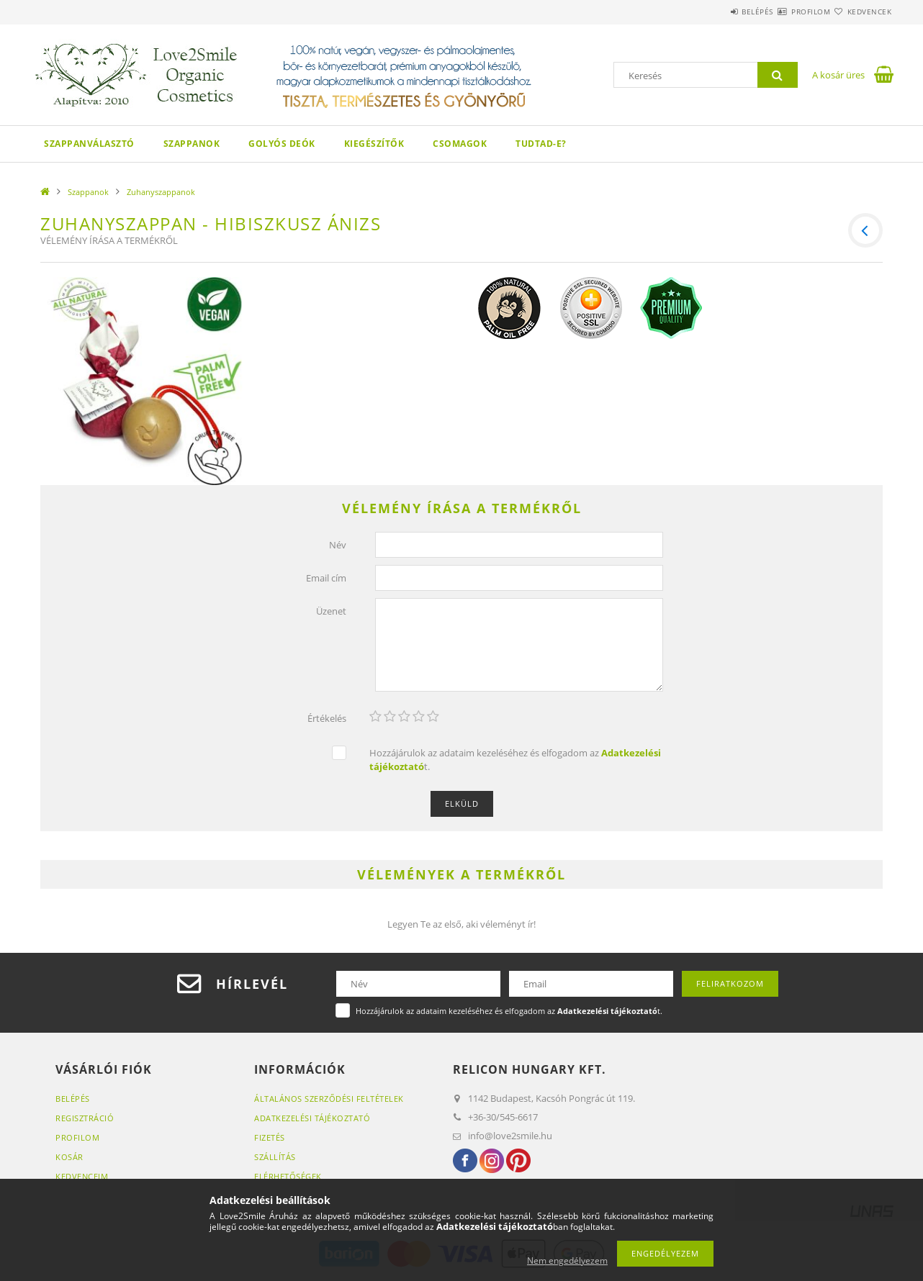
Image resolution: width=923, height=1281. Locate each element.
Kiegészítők (374, 143)
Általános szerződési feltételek (329, 1100)
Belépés (714, 11)
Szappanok (191, 143)
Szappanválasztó (89, 143)
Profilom (784, 11)
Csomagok (460, 143)
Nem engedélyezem (567, 1260)
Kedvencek (861, 11)
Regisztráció (84, 1120)
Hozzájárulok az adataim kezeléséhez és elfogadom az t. (515, 762)
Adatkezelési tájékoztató (312, 1120)
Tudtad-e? (541, 143)
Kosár (69, 1159)
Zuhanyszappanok (161, 191)
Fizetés (269, 1139)
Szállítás (275, 1159)
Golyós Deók (281, 143)
